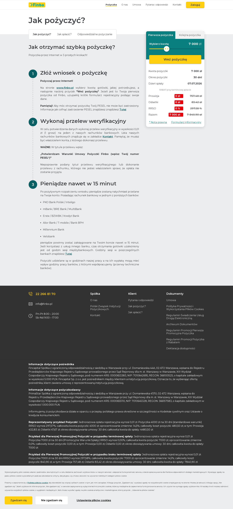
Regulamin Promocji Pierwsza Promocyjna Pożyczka (184, 332)
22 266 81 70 (45, 294)
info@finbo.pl (44, 303)
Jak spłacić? (67, 34)
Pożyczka (110, 4)
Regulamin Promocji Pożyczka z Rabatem (185, 341)
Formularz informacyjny (186, 122)
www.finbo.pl (65, 87)
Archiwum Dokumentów (181, 324)
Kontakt (176, 4)
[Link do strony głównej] (37, 4)
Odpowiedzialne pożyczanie (99, 34)
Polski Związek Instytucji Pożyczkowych (105, 308)
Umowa (135, 4)
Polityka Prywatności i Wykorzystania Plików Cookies (185, 308)
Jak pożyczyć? (42, 34)
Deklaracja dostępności (180, 348)
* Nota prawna (158, 122)
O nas (123, 4)
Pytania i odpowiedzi (155, 4)
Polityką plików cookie (38, 482)
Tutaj (122, 109)
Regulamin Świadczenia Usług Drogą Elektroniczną (185, 317)
